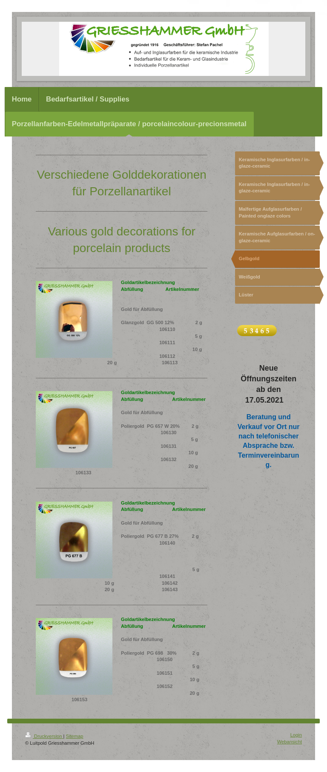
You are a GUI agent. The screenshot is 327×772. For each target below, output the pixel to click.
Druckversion (44, 736)
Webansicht (289, 741)
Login (296, 734)
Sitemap (74, 736)
